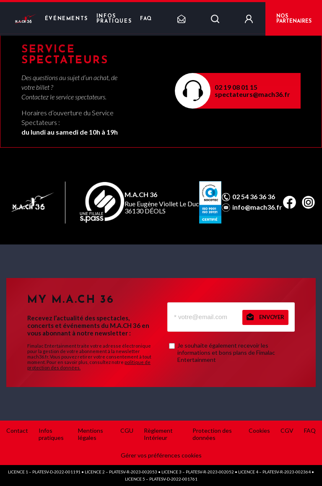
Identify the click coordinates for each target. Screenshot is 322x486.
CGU (126, 430)
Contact (17, 430)
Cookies (259, 430)
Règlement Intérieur (158, 434)
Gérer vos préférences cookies (161, 455)
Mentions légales (90, 434)
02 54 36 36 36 (253, 196)
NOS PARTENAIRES (294, 19)
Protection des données (212, 434)
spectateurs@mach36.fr (252, 94)
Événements (66, 18)
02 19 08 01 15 (236, 87)
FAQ (146, 18)
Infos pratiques (114, 19)
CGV (286, 430)
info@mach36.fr (257, 207)
